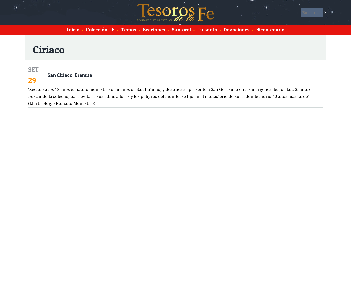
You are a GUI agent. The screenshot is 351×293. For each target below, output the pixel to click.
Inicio (73, 30)
